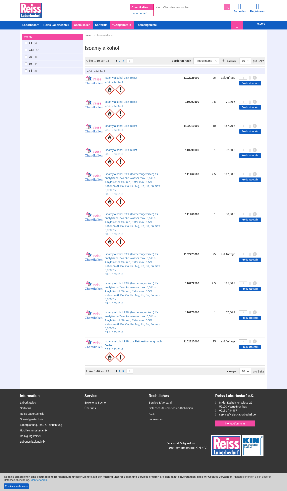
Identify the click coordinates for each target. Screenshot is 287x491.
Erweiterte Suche (95, 402)
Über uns (90, 408)
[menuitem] (30, 25)
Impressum (155, 419)
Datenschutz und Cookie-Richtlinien (171, 408)
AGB (152, 413)
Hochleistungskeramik (33, 430)
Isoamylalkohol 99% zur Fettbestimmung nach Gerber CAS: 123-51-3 (133, 345)
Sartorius (25, 408)
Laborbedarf (139, 13)
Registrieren (257, 11)
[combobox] (191, 7)
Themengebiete (146, 24)
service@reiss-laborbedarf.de (237, 414)
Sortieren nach (181, 60)
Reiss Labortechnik (32, 413)
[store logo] (31, 9)
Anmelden (239, 11)
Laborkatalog (28, 402)
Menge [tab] (28, 36)
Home (88, 35)
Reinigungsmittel (30, 436)
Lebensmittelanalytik (32, 441)
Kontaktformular (235, 423)
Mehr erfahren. (39, 479)
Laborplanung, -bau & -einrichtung (41, 424)
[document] (143, 482)
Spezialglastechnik (31, 419)
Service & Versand (160, 402)
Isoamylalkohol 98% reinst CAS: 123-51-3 (121, 79)
